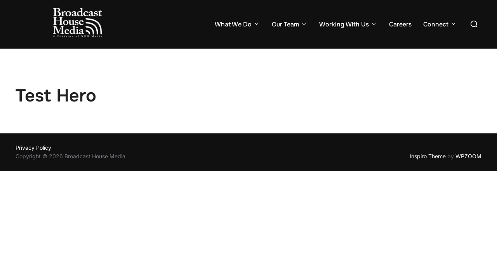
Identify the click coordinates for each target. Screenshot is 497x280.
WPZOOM (468, 156)
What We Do (237, 24)
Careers (400, 24)
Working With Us (348, 24)
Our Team (290, 24)
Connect (440, 24)
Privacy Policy (33, 148)
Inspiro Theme (428, 156)
